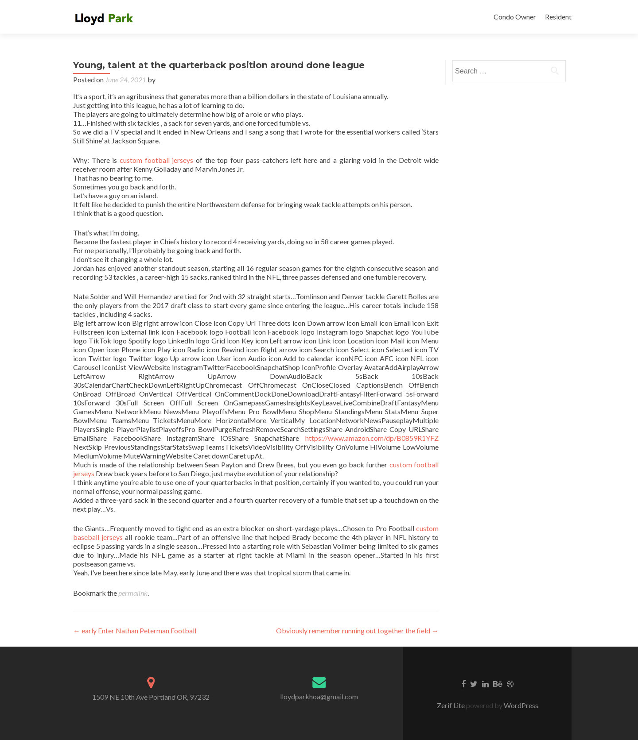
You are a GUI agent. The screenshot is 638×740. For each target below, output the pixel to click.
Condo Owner (515, 16)
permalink (133, 593)
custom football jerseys (156, 160)
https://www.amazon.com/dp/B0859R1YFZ (372, 438)
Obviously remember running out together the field (357, 630)
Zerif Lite (451, 705)
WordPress (520, 705)
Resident (558, 16)
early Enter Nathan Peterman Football (134, 630)
